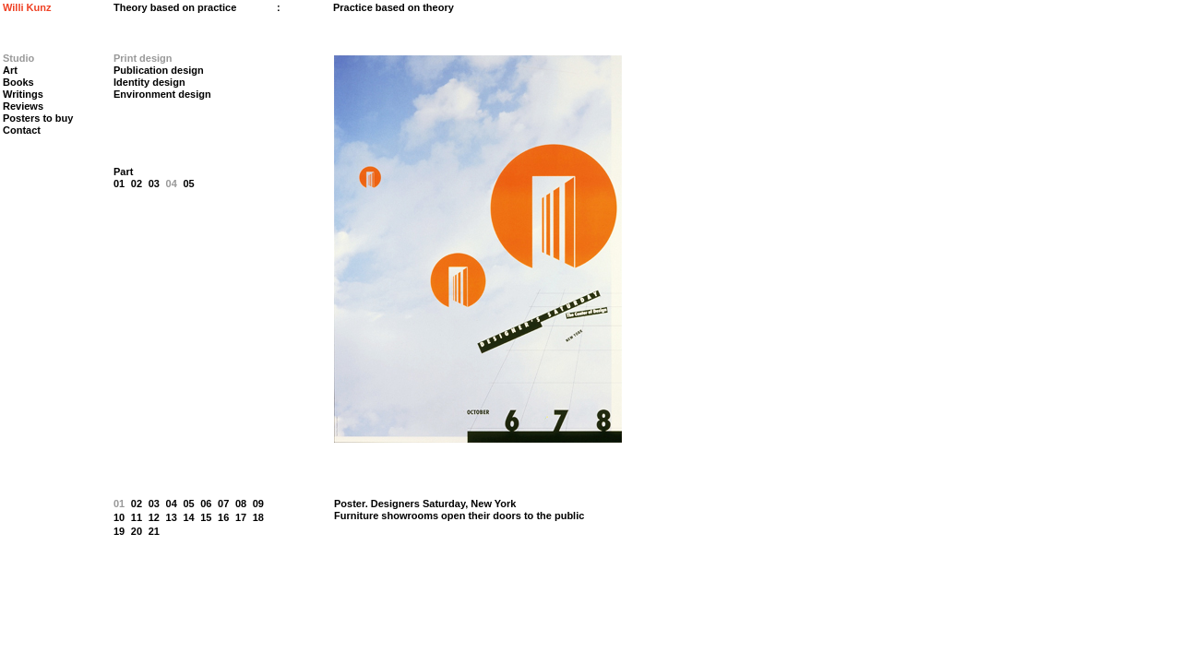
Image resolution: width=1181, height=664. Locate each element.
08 (240, 503)
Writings (23, 94)
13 (171, 517)
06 (205, 503)
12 (154, 517)
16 (223, 517)
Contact (22, 130)
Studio (18, 58)
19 (119, 531)
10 (119, 517)
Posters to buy (38, 118)
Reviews (23, 106)
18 (258, 517)
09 (258, 503)
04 (171, 183)
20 (136, 531)
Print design (143, 58)
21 (154, 531)
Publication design (158, 70)
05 (188, 183)
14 (188, 517)
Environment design (162, 94)
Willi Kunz (27, 7)
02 (136, 183)
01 (119, 183)
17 (240, 517)
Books (18, 82)
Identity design (149, 82)
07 (223, 503)
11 (136, 517)
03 (154, 183)
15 (205, 517)
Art (10, 70)
